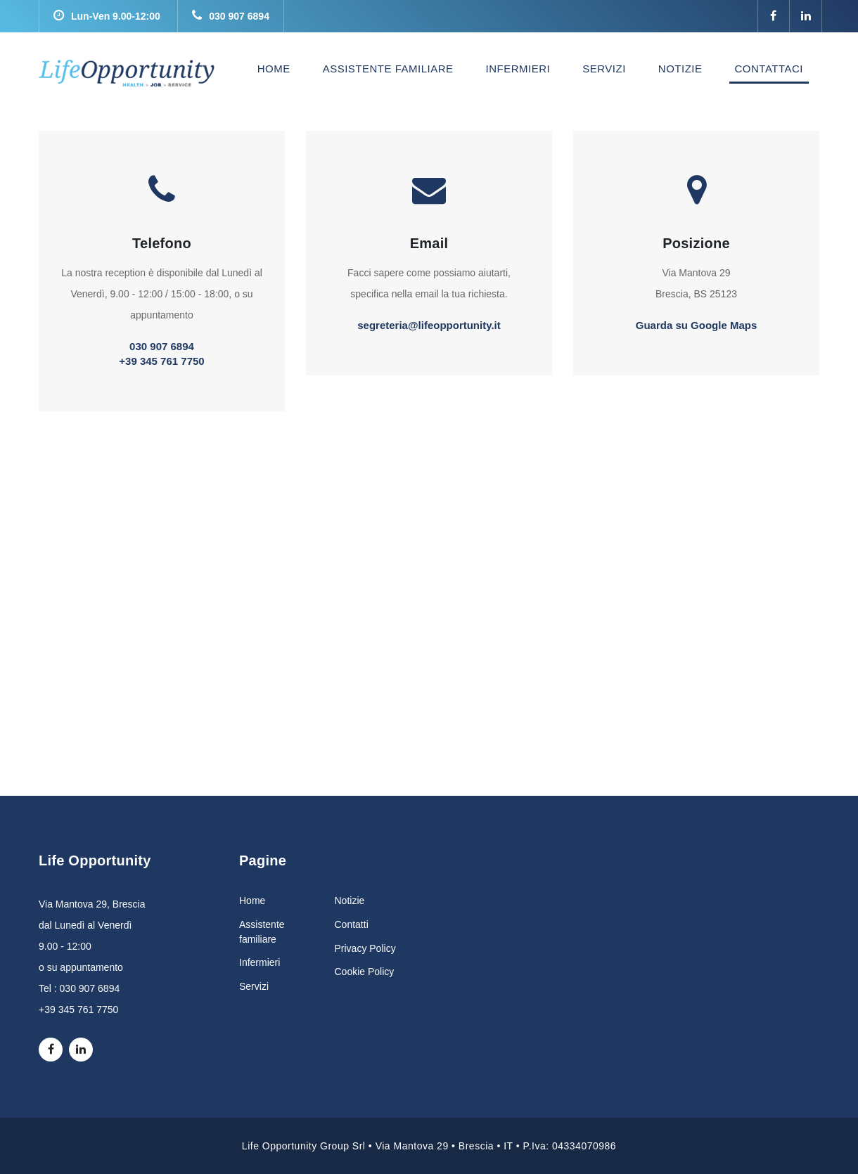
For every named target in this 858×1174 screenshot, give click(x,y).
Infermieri (259, 962)
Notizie (350, 900)
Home (252, 900)
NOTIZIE (680, 69)
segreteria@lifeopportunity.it (429, 325)
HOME (276, 68)
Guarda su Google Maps (696, 325)
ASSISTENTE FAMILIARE (388, 69)
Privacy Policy (365, 948)
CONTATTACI (769, 69)
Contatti (352, 924)
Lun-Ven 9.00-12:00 (106, 16)
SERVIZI (604, 69)
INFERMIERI (518, 69)
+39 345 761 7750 (161, 361)
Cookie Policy (365, 971)
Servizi (254, 986)
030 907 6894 (230, 16)
